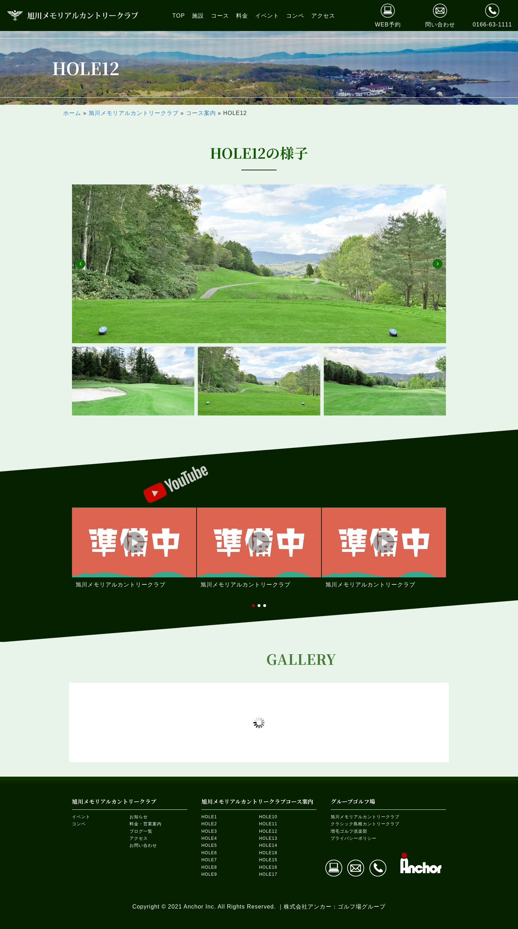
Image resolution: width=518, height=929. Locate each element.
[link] (179, 15)
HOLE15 (268, 859)
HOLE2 (209, 823)
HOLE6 (209, 852)
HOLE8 (209, 867)
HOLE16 (268, 867)
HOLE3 (209, 831)
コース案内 (201, 113)
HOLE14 (268, 845)
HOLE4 (209, 838)
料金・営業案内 (146, 823)
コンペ (79, 823)
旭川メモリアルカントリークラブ (134, 113)
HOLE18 (268, 852)
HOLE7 (209, 859)
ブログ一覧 (141, 831)
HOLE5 (209, 845)
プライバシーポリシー (354, 838)
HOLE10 (268, 816)
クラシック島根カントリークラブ (365, 823)
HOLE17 (268, 874)
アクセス (139, 838)
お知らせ (139, 816)
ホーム (72, 113)
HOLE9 (209, 874)
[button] (80, 264)
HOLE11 (268, 823)
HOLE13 (268, 838)
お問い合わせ (143, 845)
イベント (81, 816)
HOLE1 (209, 816)
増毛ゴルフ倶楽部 (349, 831)
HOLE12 (268, 831)
